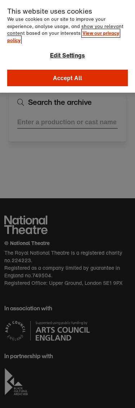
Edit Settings (67, 49)
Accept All (67, 72)
